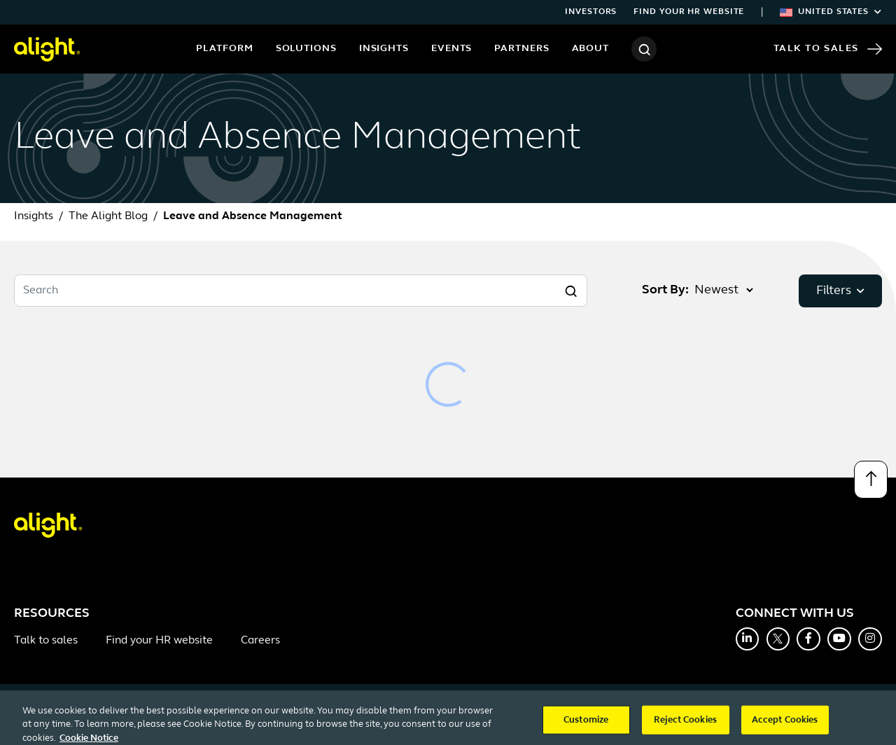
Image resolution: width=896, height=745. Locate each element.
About (591, 48)
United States (831, 12)
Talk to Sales (828, 49)
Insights (384, 48)
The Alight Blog (108, 216)
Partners (521, 48)
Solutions (306, 48)
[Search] (644, 49)
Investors (591, 12)
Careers (260, 640)
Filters (840, 291)
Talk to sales (46, 640)
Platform (224, 48)
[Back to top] (871, 480)
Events (451, 48)
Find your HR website (689, 12)
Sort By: (665, 290)
